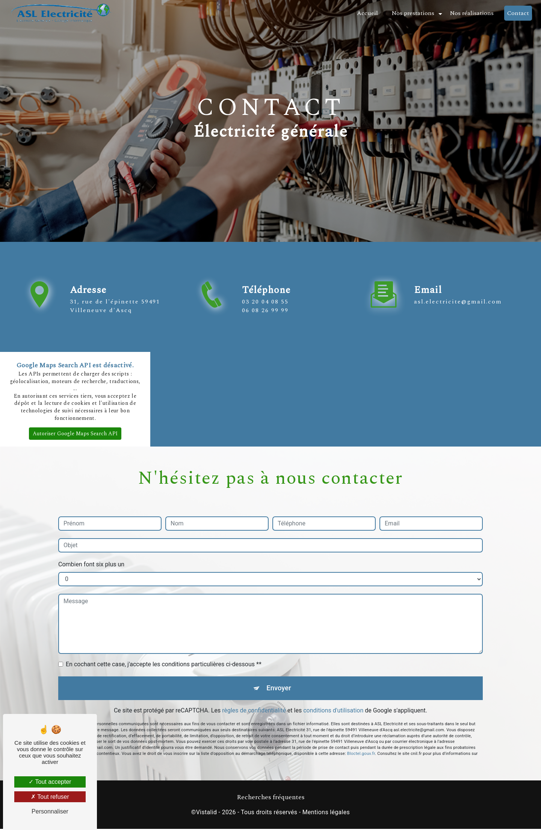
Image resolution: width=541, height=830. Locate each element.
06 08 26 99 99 (265, 336)
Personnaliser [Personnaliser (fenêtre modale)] (50, 811)
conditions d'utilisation (333, 711)
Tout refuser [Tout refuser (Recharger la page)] (50, 797)
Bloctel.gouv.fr (361, 728)
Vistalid (206, 813)
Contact (517, 13)
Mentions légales (326, 813)
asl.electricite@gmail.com (458, 275)
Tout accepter (50, 782)
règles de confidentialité (254, 711)
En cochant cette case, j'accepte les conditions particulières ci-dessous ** (163, 664)
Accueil (366, 13)
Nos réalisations (471, 13)
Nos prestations (412, 13)
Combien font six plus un (91, 564)
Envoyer (279, 688)
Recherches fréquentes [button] (271, 798)
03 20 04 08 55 (265, 328)
